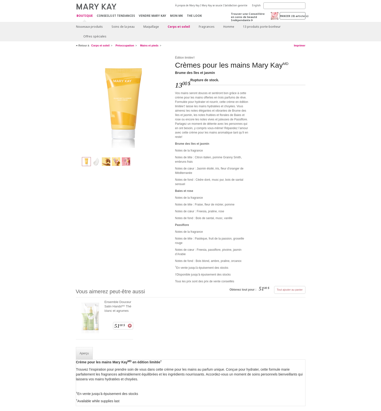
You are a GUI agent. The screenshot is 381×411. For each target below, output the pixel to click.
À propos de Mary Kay (187, 5)
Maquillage (151, 27)
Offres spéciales (94, 36)
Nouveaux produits (89, 27)
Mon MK (176, 15)
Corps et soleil (179, 27)
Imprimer (299, 45)
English (256, 5)
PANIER (292, 16)
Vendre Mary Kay (152, 15)
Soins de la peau (123, 27)
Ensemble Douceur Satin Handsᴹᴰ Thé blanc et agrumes (117, 306)
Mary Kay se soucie (212, 5)
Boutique (85, 16)
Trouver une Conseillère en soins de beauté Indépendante (248, 17)
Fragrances (207, 27)
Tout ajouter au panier (290, 289)
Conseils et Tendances (116, 15)
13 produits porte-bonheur (262, 27)
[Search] (284, 5)
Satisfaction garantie (236, 5)
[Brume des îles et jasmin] (123, 103)
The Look (194, 15)
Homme (228, 27)
